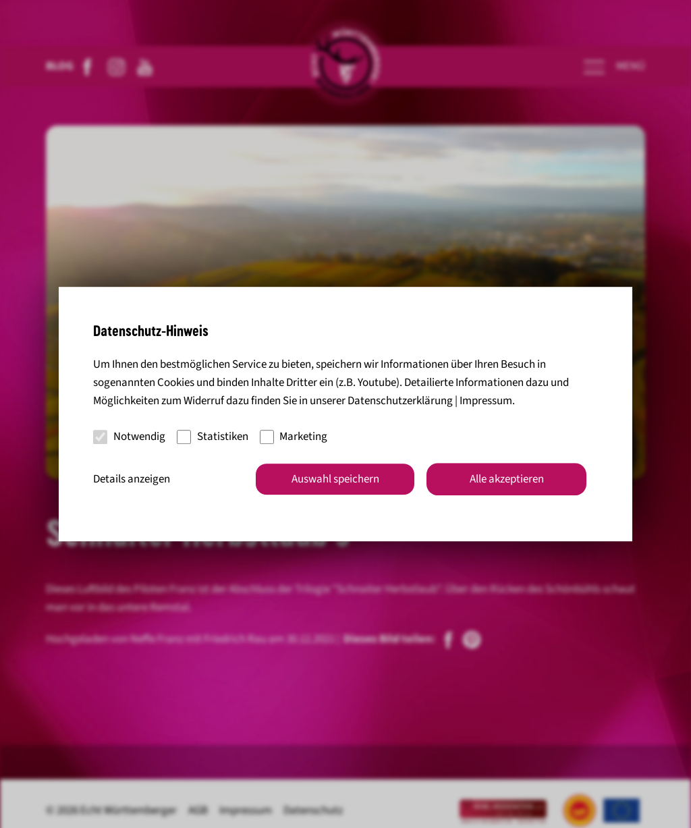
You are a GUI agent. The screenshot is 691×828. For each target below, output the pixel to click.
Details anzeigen (131, 479)
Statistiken (212, 437)
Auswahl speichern (335, 479)
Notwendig (129, 437)
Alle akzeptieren (507, 479)
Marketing (294, 437)
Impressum (486, 401)
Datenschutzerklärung (400, 401)
